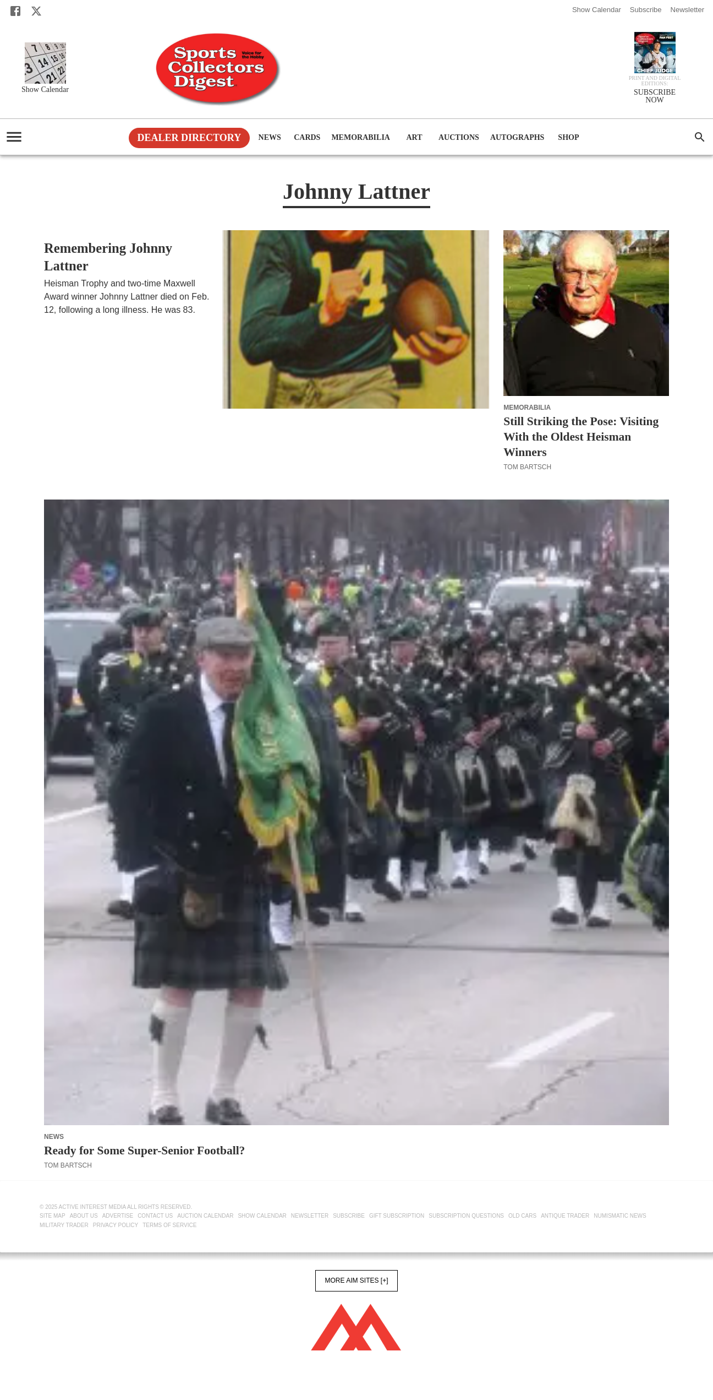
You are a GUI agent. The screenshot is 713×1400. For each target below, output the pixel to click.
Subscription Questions (466, 1216)
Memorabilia (360, 138)
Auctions (459, 138)
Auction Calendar (205, 1216)
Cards (307, 138)
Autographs (517, 138)
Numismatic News (620, 1216)
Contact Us (155, 1216)
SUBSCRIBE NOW (655, 96)
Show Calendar (596, 10)
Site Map (52, 1216)
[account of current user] (14, 137)
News (269, 138)
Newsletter (687, 10)
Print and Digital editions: (655, 80)
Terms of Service (169, 1225)
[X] (36, 11)
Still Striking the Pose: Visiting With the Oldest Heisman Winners (581, 437)
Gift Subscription (396, 1216)
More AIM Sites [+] (356, 1280)
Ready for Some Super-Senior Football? (144, 1150)
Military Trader (64, 1225)
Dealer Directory (190, 137)
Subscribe (646, 10)
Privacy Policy (115, 1225)
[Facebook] (15, 11)
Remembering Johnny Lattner (108, 257)
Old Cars (522, 1216)
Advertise (118, 1216)
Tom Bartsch (68, 323)
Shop (568, 138)
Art (414, 138)
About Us (84, 1216)
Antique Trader (565, 1216)
